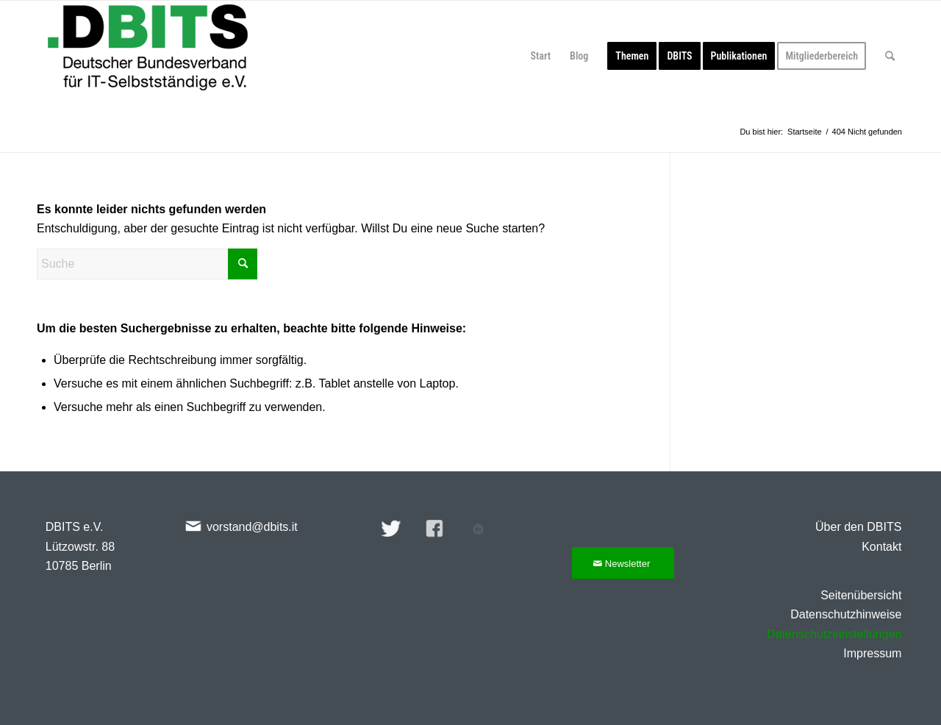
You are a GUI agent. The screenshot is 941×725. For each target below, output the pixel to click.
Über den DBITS (858, 527)
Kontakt (881, 546)
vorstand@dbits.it (252, 527)
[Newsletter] (623, 563)
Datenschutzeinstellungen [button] (834, 634)
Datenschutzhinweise (845, 614)
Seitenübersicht (860, 595)
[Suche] (890, 56)
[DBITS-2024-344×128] (148, 56)
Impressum (872, 653)
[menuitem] (541, 56)
